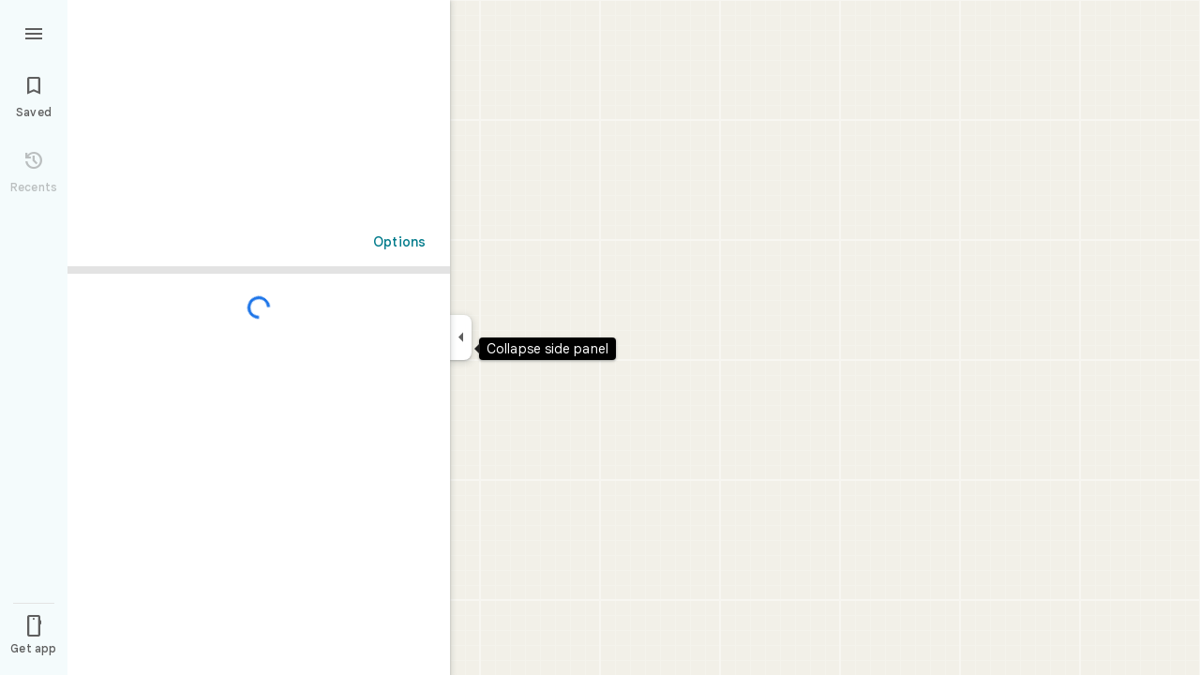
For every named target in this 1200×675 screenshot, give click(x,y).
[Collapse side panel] (461, 337)
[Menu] (34, 32)
